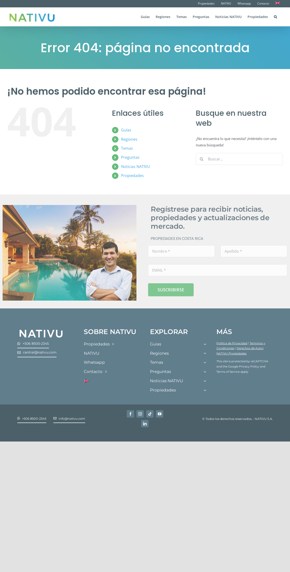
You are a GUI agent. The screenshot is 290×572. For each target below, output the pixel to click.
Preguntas (130, 157)
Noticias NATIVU (135, 166)
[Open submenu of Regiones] (205, 353)
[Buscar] (202, 159)
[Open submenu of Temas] (205, 362)
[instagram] (140, 414)
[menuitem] (277, 3)
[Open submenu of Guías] (205, 344)
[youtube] (159, 414)
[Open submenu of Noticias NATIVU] (205, 381)
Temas (127, 148)
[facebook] (130, 414)
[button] (275, 16)
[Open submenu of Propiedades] (205, 390)
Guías (126, 130)
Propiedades (132, 175)
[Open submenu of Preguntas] (205, 372)
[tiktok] (150, 414)
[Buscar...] (239, 159)
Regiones (129, 139)
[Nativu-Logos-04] (41, 329)
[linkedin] (145, 423)
